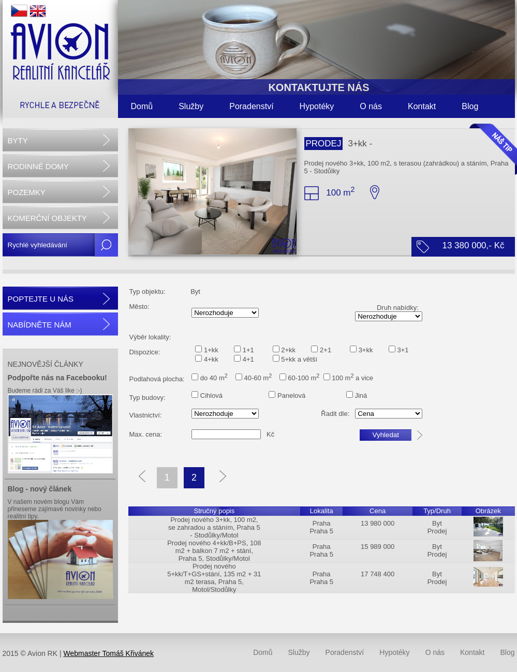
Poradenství (251, 106)
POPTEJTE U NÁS (41, 298)
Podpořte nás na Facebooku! (57, 378)
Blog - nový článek (40, 489)
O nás (371, 106)
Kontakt (422, 106)
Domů (142, 106)
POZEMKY (27, 192)
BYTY (18, 140)
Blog (470, 106)
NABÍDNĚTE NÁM (39, 324)
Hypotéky (317, 106)
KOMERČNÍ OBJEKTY (47, 218)
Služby (191, 106)
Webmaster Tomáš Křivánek (109, 653)
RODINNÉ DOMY (38, 166)
